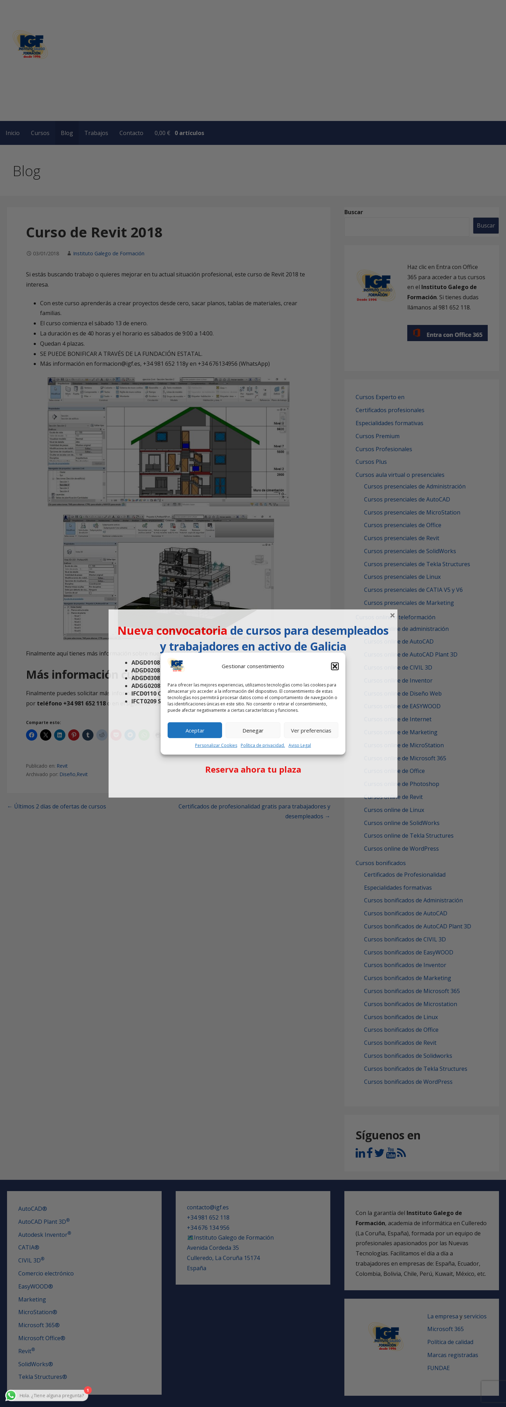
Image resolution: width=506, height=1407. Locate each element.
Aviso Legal (299, 745)
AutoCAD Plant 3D (44, 1222)
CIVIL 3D (31, 1260)
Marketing (32, 1299)
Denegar (253, 730)
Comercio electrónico (46, 1273)
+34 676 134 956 (208, 1228)
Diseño (68, 774)
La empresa (442, 1316)
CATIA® (28, 1247)
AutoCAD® (32, 1209)
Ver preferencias (311, 730)
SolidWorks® (35, 1364)
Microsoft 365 (445, 1329)
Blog (67, 133)
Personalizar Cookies (216, 745)
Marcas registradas (452, 1355)
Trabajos (96, 133)
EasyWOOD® (35, 1286)
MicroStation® (37, 1312)
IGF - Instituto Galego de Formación (103, 70)
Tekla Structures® (42, 1377)
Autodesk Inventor (44, 1235)
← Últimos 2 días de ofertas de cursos (56, 806)
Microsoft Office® (41, 1338)
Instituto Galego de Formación (108, 253)
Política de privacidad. (263, 745)
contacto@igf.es (208, 1207)
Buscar (353, 212)
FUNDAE (438, 1368)
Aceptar (195, 730)
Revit (62, 765)
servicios (475, 1316)
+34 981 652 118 (208, 1217)
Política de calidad (450, 1342)
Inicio (13, 133)
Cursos (40, 133)
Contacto (131, 133)
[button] (334, 666)
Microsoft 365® (39, 1325)
